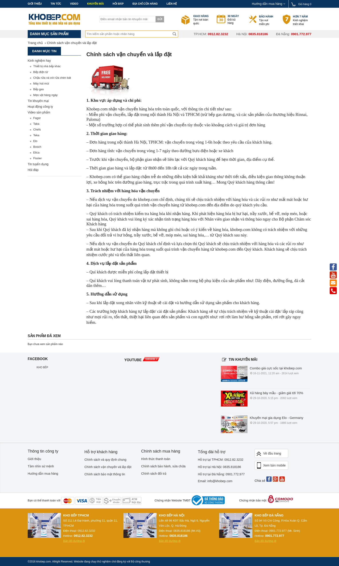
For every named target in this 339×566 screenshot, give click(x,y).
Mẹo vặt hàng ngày (45, 95)
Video (74, 3)
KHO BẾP (42, 367)
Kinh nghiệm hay (39, 60)
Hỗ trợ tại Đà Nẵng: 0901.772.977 (221, 474)
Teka (36, 135)
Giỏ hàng (304, 4)
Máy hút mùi (41, 83)
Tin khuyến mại (38, 101)
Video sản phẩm (39, 112)
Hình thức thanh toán (155, 459)
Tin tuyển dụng (38, 164)
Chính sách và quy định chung (105, 459)
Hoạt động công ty (40, 106)
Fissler (37, 158)
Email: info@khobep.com (215, 481)
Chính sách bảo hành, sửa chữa (163, 466)
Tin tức (56, 3)
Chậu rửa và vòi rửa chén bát (52, 77)
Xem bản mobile (271, 465)
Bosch (37, 146)
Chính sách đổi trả (153, 473)
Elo (35, 141)
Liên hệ (171, 3)
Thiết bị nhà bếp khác (47, 66)
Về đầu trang (268, 453)
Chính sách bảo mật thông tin (104, 474)
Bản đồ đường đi (74, 541)
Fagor (37, 118)
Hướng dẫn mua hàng (268, 4)
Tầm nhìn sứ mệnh (41, 466)
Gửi (159, 19)
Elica (36, 152)
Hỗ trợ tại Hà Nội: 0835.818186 (219, 467)
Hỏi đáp (118, 3)
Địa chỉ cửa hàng (145, 3)
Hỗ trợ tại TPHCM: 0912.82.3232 (220, 459)
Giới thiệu (35, 3)
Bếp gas (38, 89)
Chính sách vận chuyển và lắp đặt (107, 467)
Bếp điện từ (40, 72)
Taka (36, 123)
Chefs (37, 129)
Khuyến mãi (95, 3)
